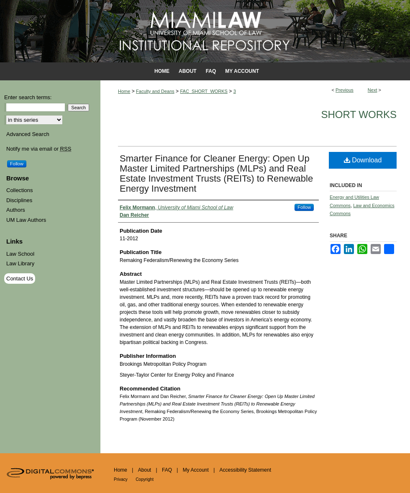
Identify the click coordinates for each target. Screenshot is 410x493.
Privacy (121, 479)
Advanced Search (27, 134)
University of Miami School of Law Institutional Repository (205, 31)
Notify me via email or (38, 149)
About (144, 470)
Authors (15, 210)
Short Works (359, 114)
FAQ (167, 470)
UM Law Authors (26, 220)
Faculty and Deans (155, 91)
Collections (19, 190)
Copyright (145, 479)
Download (363, 160)
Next (372, 89)
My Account (196, 470)
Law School (20, 254)
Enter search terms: (27, 97)
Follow (304, 207)
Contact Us (19, 278)
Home (124, 91)
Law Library (20, 263)
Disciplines (19, 200)
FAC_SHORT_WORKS (204, 91)
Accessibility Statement (245, 470)
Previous (345, 89)
